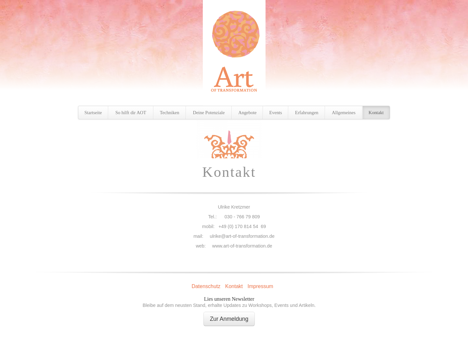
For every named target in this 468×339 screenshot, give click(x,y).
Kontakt (376, 112)
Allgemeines (344, 112)
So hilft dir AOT (130, 112)
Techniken (169, 112)
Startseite (93, 112)
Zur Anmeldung (229, 319)
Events (275, 112)
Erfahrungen (306, 112)
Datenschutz (205, 286)
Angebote (247, 112)
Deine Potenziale (209, 112)
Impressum (260, 286)
